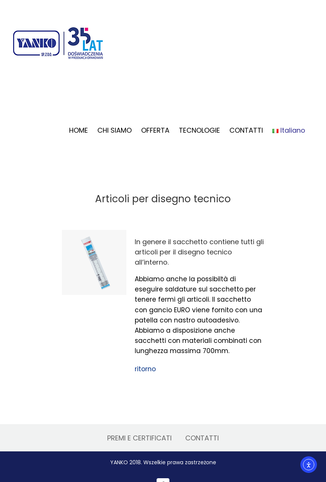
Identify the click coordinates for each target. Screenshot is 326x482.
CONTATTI (202, 438)
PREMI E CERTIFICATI (139, 438)
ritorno (145, 369)
